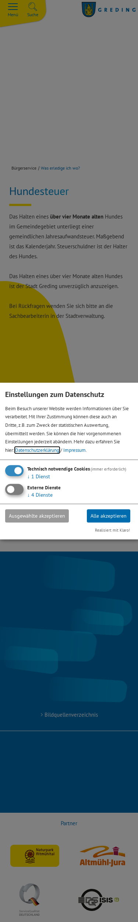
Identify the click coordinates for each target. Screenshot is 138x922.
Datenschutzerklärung (37, 450)
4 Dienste (40, 495)
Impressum (74, 450)
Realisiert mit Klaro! (112, 530)
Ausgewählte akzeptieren (37, 516)
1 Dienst (38, 476)
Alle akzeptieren (109, 516)
